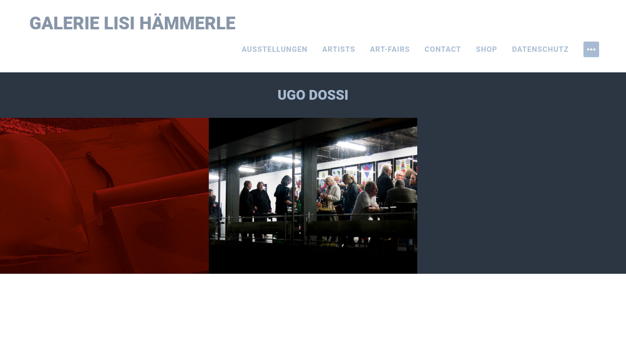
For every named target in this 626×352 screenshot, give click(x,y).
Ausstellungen (275, 49)
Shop (486, 49)
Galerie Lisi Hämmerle (132, 23)
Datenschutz (540, 49)
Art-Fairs (390, 49)
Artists (339, 49)
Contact (443, 49)
